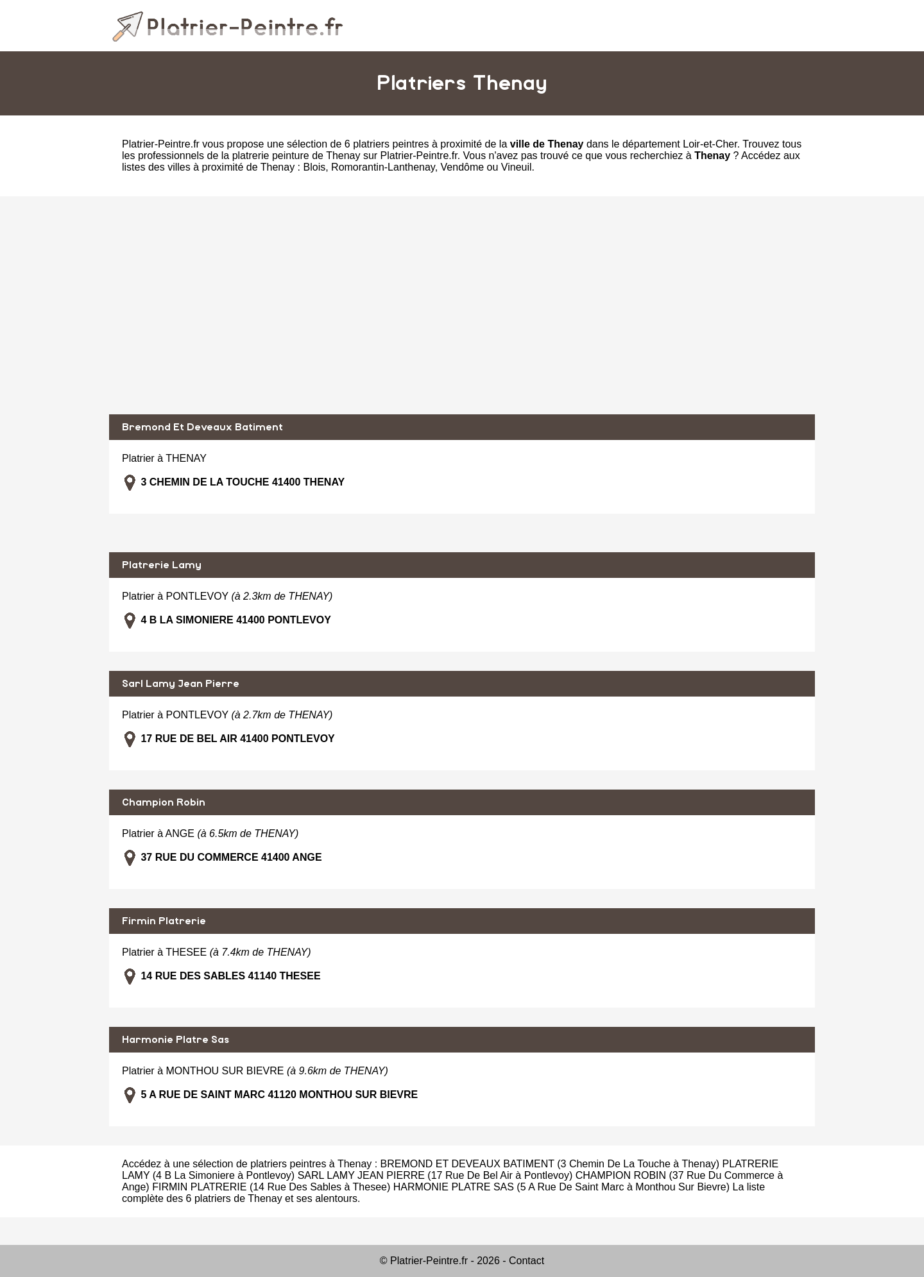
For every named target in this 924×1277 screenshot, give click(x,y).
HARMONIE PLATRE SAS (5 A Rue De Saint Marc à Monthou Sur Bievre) (561, 1186)
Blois (315, 167)
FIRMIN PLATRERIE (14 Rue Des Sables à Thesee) (271, 1186)
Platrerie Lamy (161, 565)
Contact (526, 1260)
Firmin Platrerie (164, 921)
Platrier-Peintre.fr (161, 144)
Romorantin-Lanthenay (383, 167)
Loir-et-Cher (710, 144)
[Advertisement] (462, 305)
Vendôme (462, 167)
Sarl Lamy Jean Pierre (180, 684)
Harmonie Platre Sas (175, 1040)
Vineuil (516, 167)
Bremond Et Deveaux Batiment (202, 427)
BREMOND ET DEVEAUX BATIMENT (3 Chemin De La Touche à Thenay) (550, 1163)
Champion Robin (163, 802)
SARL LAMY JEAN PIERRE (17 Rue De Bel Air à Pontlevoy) (435, 1175)
